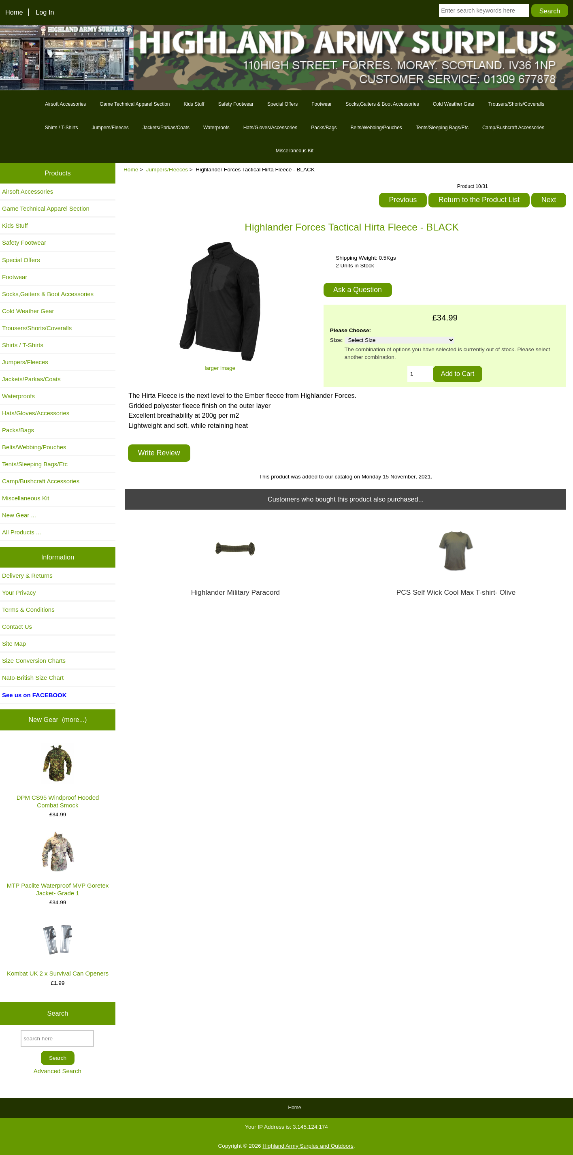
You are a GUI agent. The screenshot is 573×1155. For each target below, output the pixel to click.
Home (14, 12)
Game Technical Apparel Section (135, 104)
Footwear (321, 104)
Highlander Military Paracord (235, 592)
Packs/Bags (324, 127)
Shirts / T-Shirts (61, 127)
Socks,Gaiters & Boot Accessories (382, 104)
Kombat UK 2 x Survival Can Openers (58, 948)
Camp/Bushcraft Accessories (513, 127)
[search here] (57, 1038)
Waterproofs (216, 127)
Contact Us (17, 626)
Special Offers (282, 104)
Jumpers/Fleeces (167, 170)
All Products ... (21, 532)
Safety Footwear (235, 104)
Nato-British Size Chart (33, 677)
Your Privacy (19, 592)
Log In (45, 12)
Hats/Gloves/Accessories (270, 127)
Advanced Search (57, 1070)
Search (57, 1013)
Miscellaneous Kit (294, 151)
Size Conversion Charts (34, 660)
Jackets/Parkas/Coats (166, 127)
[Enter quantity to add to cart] (420, 374)
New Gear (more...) (57, 719)
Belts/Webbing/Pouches (376, 127)
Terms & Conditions (28, 609)
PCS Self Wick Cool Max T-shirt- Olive (455, 592)
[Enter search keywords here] (484, 10)
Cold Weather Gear (454, 104)
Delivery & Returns (27, 575)
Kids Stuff (194, 104)
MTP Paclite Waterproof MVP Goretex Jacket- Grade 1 (58, 864)
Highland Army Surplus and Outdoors (307, 1146)
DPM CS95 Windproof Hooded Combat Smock (58, 775)
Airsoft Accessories (65, 104)
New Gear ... (19, 515)
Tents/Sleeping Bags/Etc (442, 127)
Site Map (14, 643)
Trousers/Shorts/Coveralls (516, 104)
